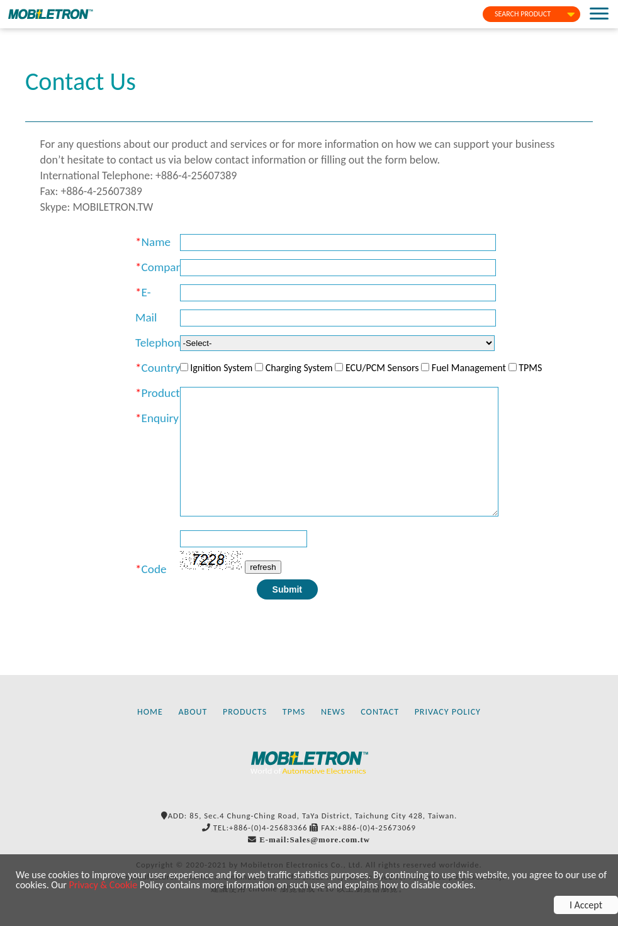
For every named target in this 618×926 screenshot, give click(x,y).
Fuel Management (469, 368)
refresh (263, 567)
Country (161, 367)
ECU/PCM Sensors (382, 368)
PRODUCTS (245, 711)
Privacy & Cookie (103, 885)
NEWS (333, 711)
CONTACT (380, 711)
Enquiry (160, 418)
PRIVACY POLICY (448, 711)
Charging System (299, 368)
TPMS (530, 368)
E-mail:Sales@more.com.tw (314, 839)
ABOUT (193, 711)
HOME (150, 711)
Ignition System (221, 368)
